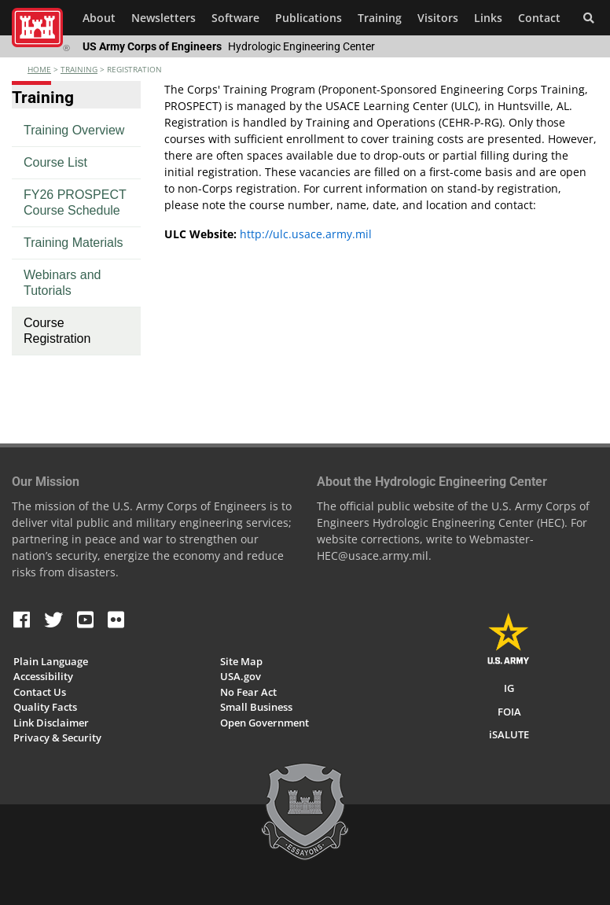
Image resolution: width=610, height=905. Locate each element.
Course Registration (57, 330)
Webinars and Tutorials (62, 282)
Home (39, 69)
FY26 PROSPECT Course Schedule (75, 202)
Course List (55, 162)
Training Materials (73, 242)
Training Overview (74, 130)
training (79, 69)
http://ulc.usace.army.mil (306, 233)
